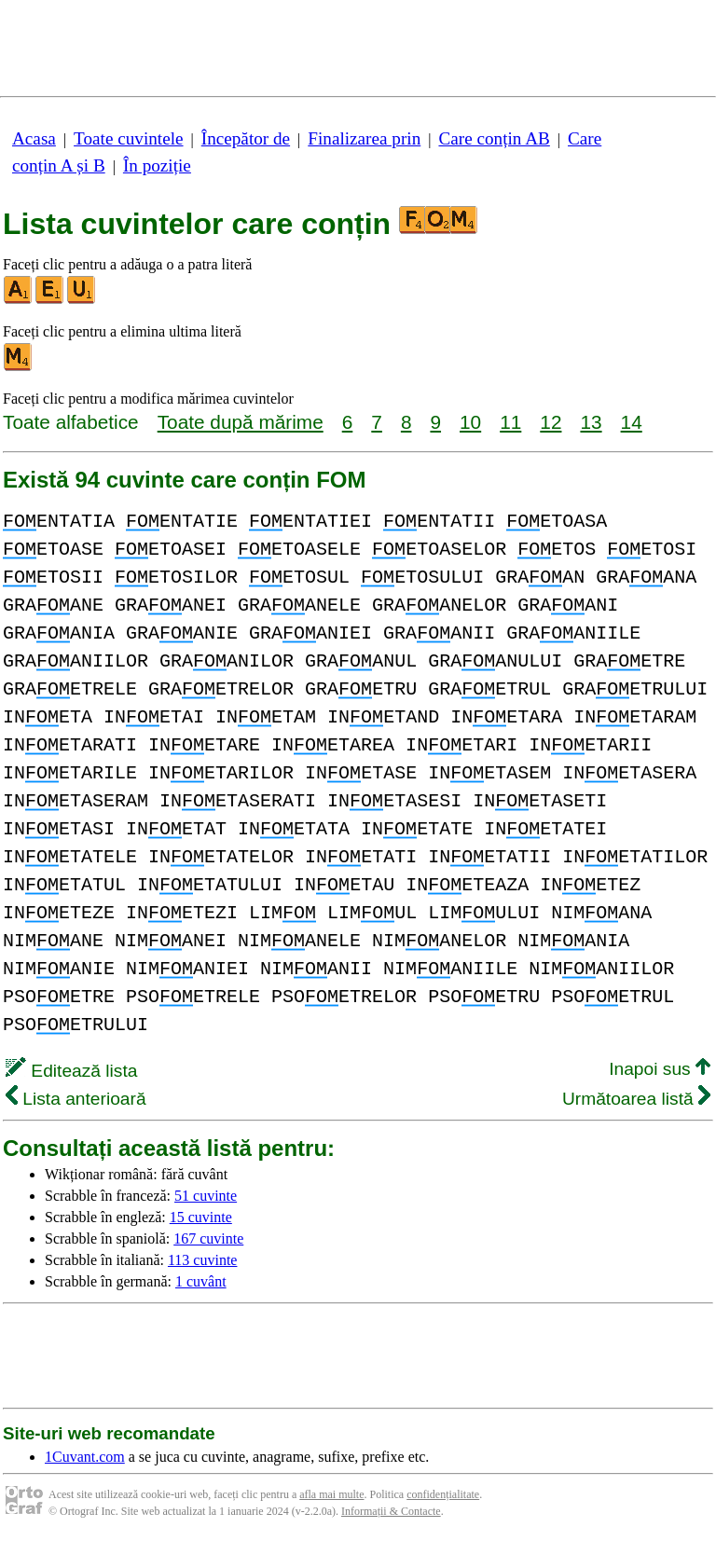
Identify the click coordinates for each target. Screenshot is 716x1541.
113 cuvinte (203, 1260)
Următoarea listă (636, 1098)
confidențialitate (442, 1494)
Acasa (34, 138)
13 (590, 422)
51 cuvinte (205, 1196)
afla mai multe (331, 1494)
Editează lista (71, 1070)
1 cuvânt (201, 1281)
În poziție (157, 165)
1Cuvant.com (85, 1457)
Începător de (245, 138)
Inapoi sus (659, 1069)
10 (470, 422)
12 (550, 422)
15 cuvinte (201, 1217)
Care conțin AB (493, 138)
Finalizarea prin (364, 138)
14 (631, 422)
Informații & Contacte (391, 1511)
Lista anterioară (76, 1098)
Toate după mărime (241, 422)
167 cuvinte (208, 1238)
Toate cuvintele (128, 138)
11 (510, 422)
